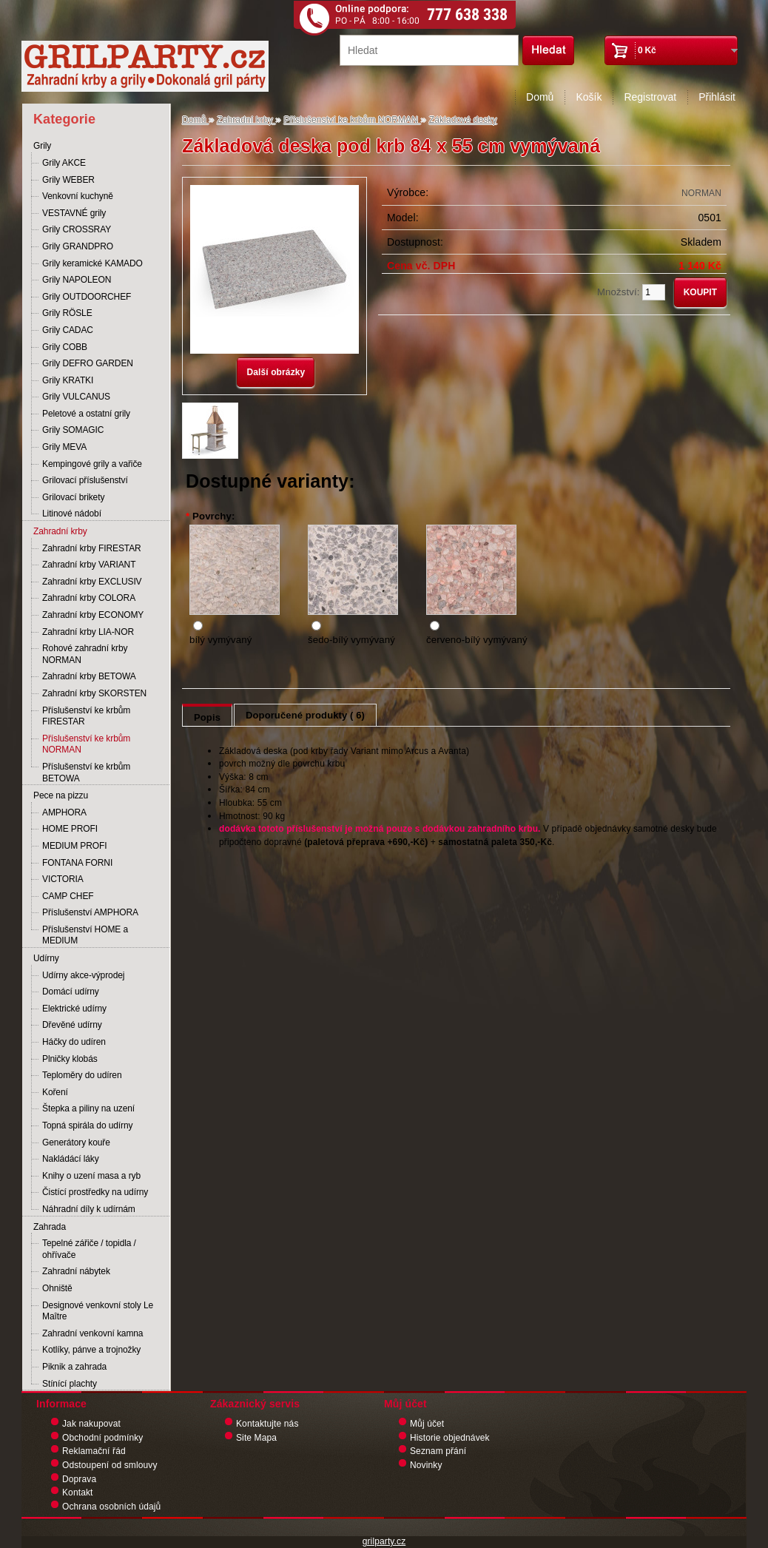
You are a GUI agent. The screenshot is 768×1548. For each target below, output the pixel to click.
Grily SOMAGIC (73, 430)
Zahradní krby (60, 531)
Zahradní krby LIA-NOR (88, 632)
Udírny (46, 958)
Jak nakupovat (91, 1424)
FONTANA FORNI (77, 863)
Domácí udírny (70, 991)
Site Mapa (256, 1438)
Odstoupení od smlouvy (110, 1465)
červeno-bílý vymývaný (477, 639)
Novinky (426, 1465)
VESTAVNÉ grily (74, 213)
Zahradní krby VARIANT (88, 564)
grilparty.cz (384, 1541)
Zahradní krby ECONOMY (93, 615)
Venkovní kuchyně (77, 196)
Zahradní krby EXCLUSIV (92, 581)
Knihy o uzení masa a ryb (91, 1176)
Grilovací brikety (73, 497)
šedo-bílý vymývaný (351, 639)
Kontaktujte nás (267, 1424)
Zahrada (49, 1227)
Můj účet (427, 1424)
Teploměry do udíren (82, 1075)
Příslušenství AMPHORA (90, 912)
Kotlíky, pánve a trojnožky (91, 1350)
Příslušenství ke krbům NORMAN (86, 744)
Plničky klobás (70, 1059)
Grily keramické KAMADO (92, 263)
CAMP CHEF (68, 896)
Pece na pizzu (60, 795)
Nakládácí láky (70, 1159)
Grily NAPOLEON (76, 280)
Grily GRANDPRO (77, 246)
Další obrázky (275, 372)
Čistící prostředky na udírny (95, 1192)
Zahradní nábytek (76, 1271)
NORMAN (701, 193)
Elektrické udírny (74, 1008)
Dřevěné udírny (72, 1025)
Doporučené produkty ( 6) (305, 715)
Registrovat (650, 97)
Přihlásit (716, 97)
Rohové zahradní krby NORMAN (84, 654)
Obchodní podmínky (102, 1438)
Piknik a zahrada (74, 1367)
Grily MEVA (64, 447)
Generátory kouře (76, 1142)
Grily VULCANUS (76, 396)
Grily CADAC (67, 330)
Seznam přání (438, 1451)
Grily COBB (64, 347)
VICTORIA (63, 879)
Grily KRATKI (67, 380)
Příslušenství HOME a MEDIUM (85, 935)
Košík (589, 97)
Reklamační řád (94, 1451)
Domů (539, 97)
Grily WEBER (68, 180)
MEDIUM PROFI (74, 846)
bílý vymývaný (220, 639)
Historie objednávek (450, 1438)
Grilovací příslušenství (85, 480)
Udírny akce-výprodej (83, 975)
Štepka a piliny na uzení (88, 1108)
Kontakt (77, 1492)
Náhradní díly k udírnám (88, 1209)
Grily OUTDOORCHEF (86, 297)
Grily (42, 146)
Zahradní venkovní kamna (92, 1333)
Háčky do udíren (74, 1042)
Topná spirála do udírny (87, 1125)
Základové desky (463, 120)
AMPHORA (64, 812)
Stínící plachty (69, 1384)
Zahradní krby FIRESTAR (91, 548)
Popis (207, 717)
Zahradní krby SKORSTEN (94, 693)
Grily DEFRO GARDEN (87, 363)
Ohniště (57, 1288)
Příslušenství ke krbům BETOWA (86, 772)
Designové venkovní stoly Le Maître (97, 1311)
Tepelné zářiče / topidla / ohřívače (89, 1249)
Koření (55, 1092)
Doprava (79, 1479)
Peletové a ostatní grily (86, 413)
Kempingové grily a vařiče (92, 464)
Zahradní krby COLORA (88, 598)
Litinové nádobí (71, 513)
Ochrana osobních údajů (111, 1506)
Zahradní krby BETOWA (89, 676)
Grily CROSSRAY (76, 229)
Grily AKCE (64, 163)
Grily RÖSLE (67, 313)
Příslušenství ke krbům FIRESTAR (86, 716)
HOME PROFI (70, 829)
